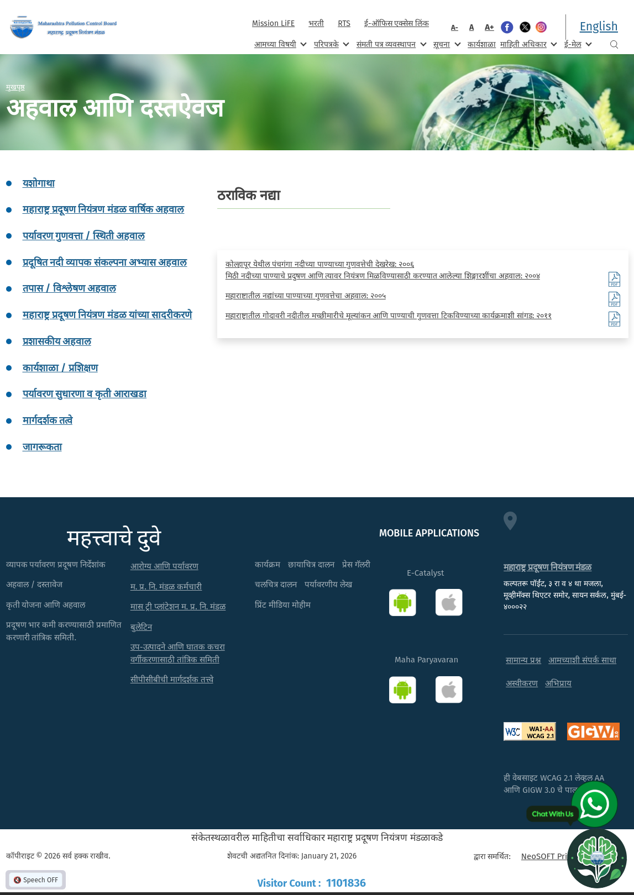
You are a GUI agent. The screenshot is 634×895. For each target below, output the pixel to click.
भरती (316, 23)
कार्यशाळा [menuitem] (482, 44)
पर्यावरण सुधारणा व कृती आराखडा (85, 394)
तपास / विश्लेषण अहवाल (70, 288)
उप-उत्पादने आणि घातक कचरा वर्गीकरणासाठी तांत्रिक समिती (177, 653)
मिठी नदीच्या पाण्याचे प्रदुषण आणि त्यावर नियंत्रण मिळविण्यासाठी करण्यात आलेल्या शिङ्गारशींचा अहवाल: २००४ (383, 276)
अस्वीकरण (522, 683)
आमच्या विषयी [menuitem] (279, 44)
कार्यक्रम (267, 565)
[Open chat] (597, 858)
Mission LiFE (273, 23)
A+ (489, 27)
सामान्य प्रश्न (523, 660)
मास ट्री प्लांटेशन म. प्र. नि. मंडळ (178, 607)
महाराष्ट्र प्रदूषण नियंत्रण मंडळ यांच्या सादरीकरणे (107, 315)
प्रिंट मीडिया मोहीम (283, 605)
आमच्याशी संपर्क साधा (582, 660)
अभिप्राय (558, 683)
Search (614, 44)
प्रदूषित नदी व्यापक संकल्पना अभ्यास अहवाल (105, 262)
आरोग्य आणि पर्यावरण (164, 566)
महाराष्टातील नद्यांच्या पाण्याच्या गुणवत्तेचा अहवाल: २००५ (306, 296)
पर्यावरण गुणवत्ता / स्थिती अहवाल (84, 236)
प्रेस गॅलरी (356, 565)
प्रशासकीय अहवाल (57, 341)
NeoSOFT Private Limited (567, 856)
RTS (344, 23)
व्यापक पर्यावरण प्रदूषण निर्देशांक (56, 565)
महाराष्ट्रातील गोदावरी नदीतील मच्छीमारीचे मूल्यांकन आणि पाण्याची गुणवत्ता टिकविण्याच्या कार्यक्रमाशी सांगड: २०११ (389, 315)
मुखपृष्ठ (15, 86)
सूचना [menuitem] (445, 44)
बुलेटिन (141, 627)
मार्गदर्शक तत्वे (47, 420)
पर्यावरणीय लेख (328, 584)
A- (454, 27)
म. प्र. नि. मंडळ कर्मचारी (166, 587)
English (599, 26)
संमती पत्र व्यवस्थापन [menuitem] (390, 44)
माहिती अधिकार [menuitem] (527, 44)
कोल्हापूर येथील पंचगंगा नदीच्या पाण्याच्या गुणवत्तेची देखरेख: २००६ (320, 264)
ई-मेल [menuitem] (577, 44)
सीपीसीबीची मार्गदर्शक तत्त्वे (171, 680)
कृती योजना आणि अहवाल (46, 605)
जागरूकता (42, 447)
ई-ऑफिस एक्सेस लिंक (396, 23)
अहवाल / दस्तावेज (34, 584)
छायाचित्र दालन (311, 565)
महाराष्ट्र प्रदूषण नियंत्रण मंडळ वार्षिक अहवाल (104, 209)
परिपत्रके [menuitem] (330, 44)
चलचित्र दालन (276, 584)
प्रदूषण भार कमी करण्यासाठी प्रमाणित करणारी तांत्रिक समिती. (64, 631)
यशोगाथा (39, 183)
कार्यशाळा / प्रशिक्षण (60, 368)
